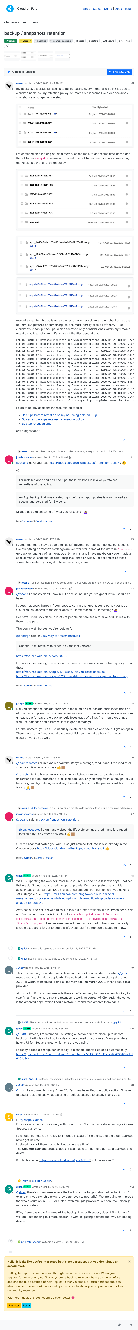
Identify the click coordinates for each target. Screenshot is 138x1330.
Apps (86, 8)
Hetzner (49, 521)
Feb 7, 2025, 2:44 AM (47, 83)
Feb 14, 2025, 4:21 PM (47, 1084)
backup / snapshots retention (58, 819)
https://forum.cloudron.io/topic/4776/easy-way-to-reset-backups (60, 672)
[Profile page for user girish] (9, 878)
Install (128, 8)
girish (19, 875)
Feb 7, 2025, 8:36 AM (56, 457)
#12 (132, 1114)
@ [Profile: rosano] (22, 462)
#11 (132, 1084)
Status (97, 8)
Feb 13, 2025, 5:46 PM (47, 967)
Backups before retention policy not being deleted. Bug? (60, 415)
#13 (132, 1186)
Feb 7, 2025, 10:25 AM (48, 539)
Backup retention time (36, 423)
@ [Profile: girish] (123, 973)
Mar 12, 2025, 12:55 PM (56, 1186)
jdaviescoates (24, 457)
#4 (132, 588)
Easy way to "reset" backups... (61, 636)
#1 (132, 83)
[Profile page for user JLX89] (9, 970)
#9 (132, 967)
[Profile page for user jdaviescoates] (9, 459)
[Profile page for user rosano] (9, 85)
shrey (19, 1114)
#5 (132, 703)
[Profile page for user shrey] (9, 1117)
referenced (33, 1241)
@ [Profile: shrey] (21, 1192)
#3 (132, 539)
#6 (132, 757)
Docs (118, 8)
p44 (23, 1241)
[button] (5, 1325)
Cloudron (26, 521)
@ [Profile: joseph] (22, 774)
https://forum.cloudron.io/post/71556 (65, 1160)
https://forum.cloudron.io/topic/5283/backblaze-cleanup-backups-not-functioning (72, 676)
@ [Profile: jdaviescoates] (26, 763)
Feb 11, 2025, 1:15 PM (56, 814)
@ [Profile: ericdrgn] (23, 636)
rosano (20, 83)
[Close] (129, 1262)
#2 (132, 457)
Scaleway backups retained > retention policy (53, 419)
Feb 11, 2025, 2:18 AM (48, 757)
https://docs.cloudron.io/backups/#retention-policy (84, 462)
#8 (132, 875)
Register (14, 1305)
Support (25, 40)
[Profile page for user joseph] (9, 706)
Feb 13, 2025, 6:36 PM (55, 1028)
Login (26, 1305)
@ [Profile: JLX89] (22, 1034)
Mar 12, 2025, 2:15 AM (46, 1114)
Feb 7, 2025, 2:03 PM (56, 703)
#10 (132, 1028)
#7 (132, 814)
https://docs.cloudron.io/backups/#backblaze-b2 (70, 848)
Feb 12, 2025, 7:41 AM (55, 875)
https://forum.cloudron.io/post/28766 (41, 656)
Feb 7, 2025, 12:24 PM (56, 588)
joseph (20, 703)
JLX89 (20, 967)
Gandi (39, 521)
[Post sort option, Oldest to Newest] (21, 72)
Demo (108, 8)
